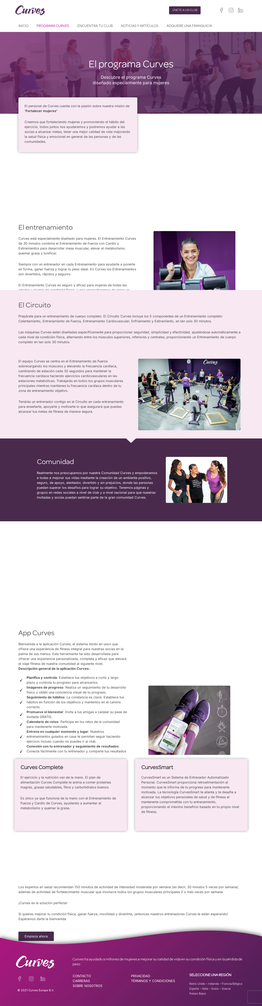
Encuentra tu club (95, 26)
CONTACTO (82, 976)
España (194, 988)
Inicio (23, 26)
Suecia (226, 988)
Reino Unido (197, 983)
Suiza (215, 988)
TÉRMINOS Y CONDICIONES (153, 981)
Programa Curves (53, 26)
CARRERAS (81, 981)
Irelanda (213, 983)
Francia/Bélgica (232, 983)
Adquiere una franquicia (189, 26)
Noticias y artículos (139, 26)
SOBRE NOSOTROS (87, 986)
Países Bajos (197, 993)
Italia (205, 988)
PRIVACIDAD (140, 976)
